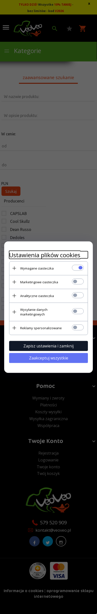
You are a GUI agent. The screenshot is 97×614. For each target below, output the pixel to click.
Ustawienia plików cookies (44, 254)
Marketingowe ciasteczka (39, 282)
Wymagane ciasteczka (37, 268)
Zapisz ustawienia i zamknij (48, 345)
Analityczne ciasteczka (37, 295)
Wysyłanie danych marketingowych (34, 311)
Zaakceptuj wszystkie (48, 357)
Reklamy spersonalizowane (41, 328)
